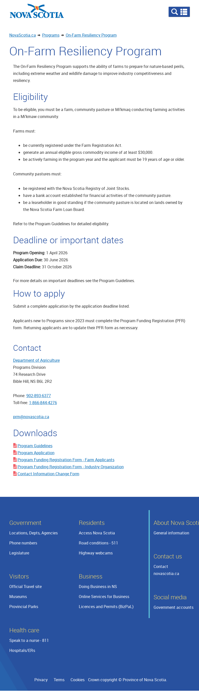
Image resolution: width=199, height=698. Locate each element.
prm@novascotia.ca (31, 416)
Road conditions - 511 (98, 543)
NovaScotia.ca (22, 35)
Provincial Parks (23, 606)
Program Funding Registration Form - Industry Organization (71, 467)
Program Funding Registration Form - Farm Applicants (66, 459)
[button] (179, 12)
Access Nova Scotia (97, 533)
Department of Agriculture (36, 360)
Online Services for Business (104, 596)
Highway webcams (96, 553)
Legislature (19, 553)
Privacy (41, 679)
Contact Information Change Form (48, 474)
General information (171, 533)
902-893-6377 (38, 395)
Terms (59, 679)
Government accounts (173, 607)
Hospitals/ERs (22, 650)
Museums (18, 596)
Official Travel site (25, 586)
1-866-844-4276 (43, 402)
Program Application (36, 452)
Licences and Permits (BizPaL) (106, 606)
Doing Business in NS (98, 586)
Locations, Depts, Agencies (33, 533)
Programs (50, 35)
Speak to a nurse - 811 (29, 640)
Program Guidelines (35, 445)
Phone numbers (23, 543)
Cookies (78, 679)
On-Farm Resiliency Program (91, 35)
